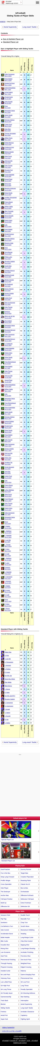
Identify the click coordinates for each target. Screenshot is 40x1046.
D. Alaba (7, 692)
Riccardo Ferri (9, 170)
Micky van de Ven (10, 317)
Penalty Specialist (27, 989)
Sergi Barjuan (8, 253)
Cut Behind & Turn (7, 926)
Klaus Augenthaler (10, 408)
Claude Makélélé (9, 175)
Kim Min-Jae (8, 675)
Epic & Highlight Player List (13, 39)
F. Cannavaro (8, 577)
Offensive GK (5, 906)
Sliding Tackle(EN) (8, 1027)
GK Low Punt (25, 982)
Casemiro (8, 568)
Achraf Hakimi (9, 93)
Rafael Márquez (9, 143)
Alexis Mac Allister (10, 679)
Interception (24, 1000)
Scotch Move (25, 926)
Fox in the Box (5, 873)
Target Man (24, 873)
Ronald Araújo (9, 97)
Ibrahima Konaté (9, 276)
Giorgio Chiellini (9, 294)
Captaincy (24, 1015)
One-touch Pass (26, 960)
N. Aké (6, 719)
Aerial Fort (4, 1015)
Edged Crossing (26, 967)
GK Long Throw (6, 989)
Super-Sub (4, 1019)
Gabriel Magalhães (10, 88)
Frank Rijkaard (9, 499)
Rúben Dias (8, 458)
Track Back (4, 1000)
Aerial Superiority (10, 27)
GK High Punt (5, 985)
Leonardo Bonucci (10, 339)
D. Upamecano (9, 706)
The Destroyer (5, 891)
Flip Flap (4, 919)
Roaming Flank (26, 880)
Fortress (3, 1012)
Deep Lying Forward (7, 877)
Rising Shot (4, 948)
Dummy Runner (26, 869)
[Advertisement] (20, 8)
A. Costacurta (8, 344)
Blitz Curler (4, 941)
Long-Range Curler (27, 937)
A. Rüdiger (8, 669)
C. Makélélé (8, 536)
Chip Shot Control (27, 941)
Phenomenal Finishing (8, 960)
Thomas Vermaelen (10, 134)
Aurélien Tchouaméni (11, 198)
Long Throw (25, 985)
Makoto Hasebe (9, 152)
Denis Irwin (8, 184)
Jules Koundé (8, 102)
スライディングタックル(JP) (11, 1031)
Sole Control (5, 930)
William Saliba (9, 207)
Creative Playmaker (27, 877)
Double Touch (25, 915)
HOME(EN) (2, 21)
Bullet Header (5, 937)
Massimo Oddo (9, 244)
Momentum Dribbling (27, 930)
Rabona (23, 971)
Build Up (3, 903)
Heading (23, 934)
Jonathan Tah (8, 463)
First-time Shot (25, 956)
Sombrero (4, 922)
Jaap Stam (8, 129)
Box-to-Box (24, 888)
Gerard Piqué (8, 180)
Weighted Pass (26, 963)
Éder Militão (8, 682)
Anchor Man (5, 895)
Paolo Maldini (8, 79)
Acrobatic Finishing (27, 952)
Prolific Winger (5, 880)
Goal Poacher (5, 869)
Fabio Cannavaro (10, 75)
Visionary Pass (6, 978)
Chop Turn (24, 922)
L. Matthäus (8, 531)
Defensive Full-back (27, 899)
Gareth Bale (8, 266)
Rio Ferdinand (9, 285)
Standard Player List (10, 42)
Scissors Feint (5, 915)
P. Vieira (8, 550)
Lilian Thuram (8, 166)
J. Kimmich (8, 582)
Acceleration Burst (7, 934)
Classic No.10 (25, 884)
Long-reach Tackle (29, 27)
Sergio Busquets (9, 468)
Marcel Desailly (9, 216)
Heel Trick (4, 956)
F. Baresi (8, 609)
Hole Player (4, 888)
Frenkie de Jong (9, 148)
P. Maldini (8, 527)
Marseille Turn (25, 919)
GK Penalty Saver (7, 993)
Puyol (8, 522)
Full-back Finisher (6, 899)
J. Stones (7, 689)
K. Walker (7, 723)
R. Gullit (8, 554)
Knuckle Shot (5, 945)
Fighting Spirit (25, 1019)
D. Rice (7, 655)
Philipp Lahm (8, 257)
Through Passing (6, 963)
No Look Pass (5, 974)
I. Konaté (7, 709)
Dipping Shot (25, 945)
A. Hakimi (7, 712)
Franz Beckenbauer (10, 362)
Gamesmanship (6, 997)
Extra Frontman (26, 903)
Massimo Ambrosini (10, 189)
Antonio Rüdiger (9, 422)
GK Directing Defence (28, 993)
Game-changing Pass (28, 974)
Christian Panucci (10, 271)
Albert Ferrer (8, 157)
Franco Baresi (9, 202)
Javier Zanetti (8, 116)
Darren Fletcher (9, 289)
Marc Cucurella (9, 212)
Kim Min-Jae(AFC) (10, 696)
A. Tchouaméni (9, 662)
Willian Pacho (8, 138)
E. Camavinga (9, 702)
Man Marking (25, 997)
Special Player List (16, 830)
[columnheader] (12, 65)
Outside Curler (5, 971)
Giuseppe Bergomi (10, 330)
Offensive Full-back (27, 895)
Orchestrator (25, 891)
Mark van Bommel (10, 303)
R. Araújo (8, 591)
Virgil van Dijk (8, 161)
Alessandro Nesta (10, 111)
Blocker (3, 1004)
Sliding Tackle (5, 1008)
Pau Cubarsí (8, 321)
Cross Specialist (6, 884)
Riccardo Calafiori (10, 262)
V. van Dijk (8, 541)
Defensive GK (25, 906)
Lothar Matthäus (9, 490)
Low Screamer (5, 952)
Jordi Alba (8, 472)
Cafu (8, 225)
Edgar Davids (8, 193)
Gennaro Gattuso (10, 120)
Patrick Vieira (8, 221)
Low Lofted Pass (6, 982)
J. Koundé (7, 716)
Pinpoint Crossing (6, 967)
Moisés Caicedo (9, 280)
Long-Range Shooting (28, 948)
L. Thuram (8, 545)
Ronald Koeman (9, 235)
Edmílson (8, 312)
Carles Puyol (8, 125)
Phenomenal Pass (27, 978)
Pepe (8, 107)
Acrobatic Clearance (27, 1012)
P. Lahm (8, 563)
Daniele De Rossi (10, 84)
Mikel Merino (8, 686)
